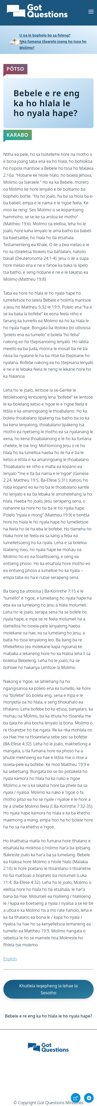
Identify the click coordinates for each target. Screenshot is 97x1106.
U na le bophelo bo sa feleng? (44, 35)
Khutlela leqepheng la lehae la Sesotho (48, 989)
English (10, 959)
